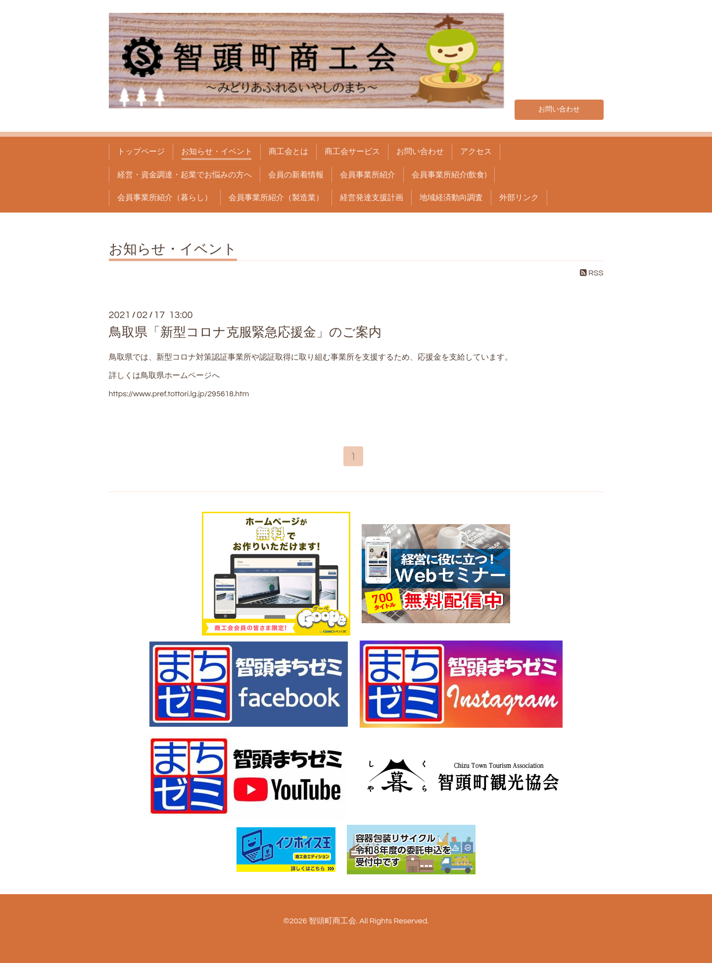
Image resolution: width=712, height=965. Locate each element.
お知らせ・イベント (216, 152)
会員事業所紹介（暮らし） (164, 198)
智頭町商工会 (332, 923)
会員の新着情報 (296, 175)
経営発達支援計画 (371, 198)
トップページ (141, 152)
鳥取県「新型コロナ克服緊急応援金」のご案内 (245, 332)
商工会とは (288, 152)
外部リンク (519, 198)
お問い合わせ (559, 108)
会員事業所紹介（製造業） (276, 198)
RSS (592, 273)
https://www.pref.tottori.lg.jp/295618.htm (179, 394)
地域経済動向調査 (451, 198)
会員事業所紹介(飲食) (449, 175)
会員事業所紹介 (367, 175)
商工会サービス (352, 152)
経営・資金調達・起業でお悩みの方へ (184, 175)
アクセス (476, 152)
